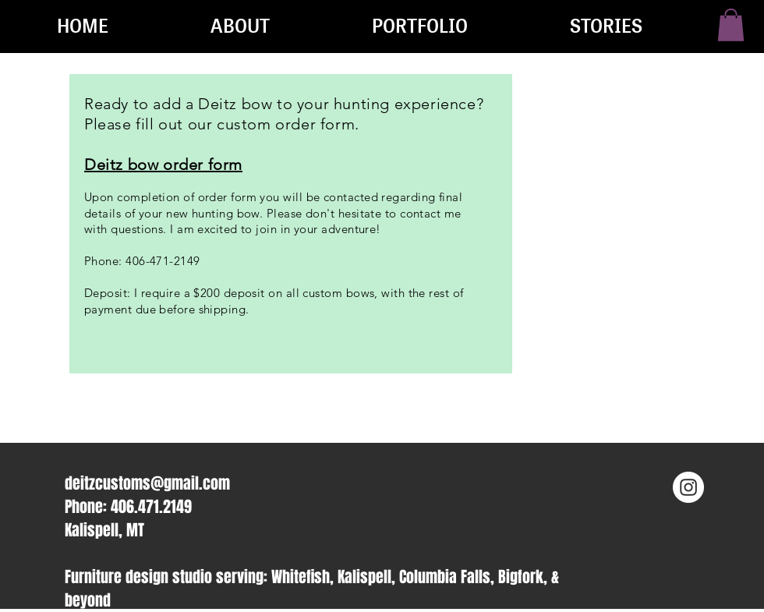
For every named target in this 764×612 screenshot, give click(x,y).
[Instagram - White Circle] (688, 487)
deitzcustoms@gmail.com (147, 483)
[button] (731, 25)
